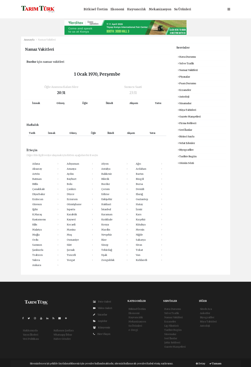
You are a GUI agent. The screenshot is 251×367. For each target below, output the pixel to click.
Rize (103, 239)
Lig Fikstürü (171, 325)
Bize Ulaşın (101, 334)
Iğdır (35, 209)
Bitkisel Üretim (96, 9)
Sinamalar (185, 103)
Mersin (140, 229)
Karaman (106, 214)
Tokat (139, 249)
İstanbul (106, 209)
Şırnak (71, 249)
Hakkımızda (30, 330)
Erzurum (72, 199)
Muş (69, 234)
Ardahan (141, 168)
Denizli (140, 189)
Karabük (72, 214)
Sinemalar (170, 334)
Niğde (139, 234)
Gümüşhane (74, 204)
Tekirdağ (106, 249)
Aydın (70, 173)
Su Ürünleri (182, 9)
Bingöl (140, 179)
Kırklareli (141, 260)
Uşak (104, 255)
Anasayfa (29, 39)
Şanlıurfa (37, 249)
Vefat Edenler (186, 143)
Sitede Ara (206, 309)
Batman (37, 179)
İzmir (139, 209)
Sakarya (141, 239)
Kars (138, 214)
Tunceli (71, 255)
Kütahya (141, 224)
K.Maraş (37, 214)
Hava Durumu (187, 56)
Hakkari (106, 204)
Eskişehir (106, 199)
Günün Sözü (186, 163)
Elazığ (139, 194)
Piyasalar (184, 76)
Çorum (105, 189)
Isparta (71, 209)
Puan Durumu (187, 83)
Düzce (70, 194)
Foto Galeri (102, 301)
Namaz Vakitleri (47, 39)
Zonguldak (107, 260)
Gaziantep (142, 199)
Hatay (139, 204)
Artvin (36, 173)
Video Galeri (102, 308)
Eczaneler (184, 90)
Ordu (35, 239)
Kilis (34, 224)
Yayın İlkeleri (30, 334)
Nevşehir (106, 234)
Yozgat (71, 260)
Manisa (71, 229)
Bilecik (105, 179)
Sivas (139, 244)
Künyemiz (101, 327)
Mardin (105, 229)
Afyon (105, 163)
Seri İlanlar (185, 129)
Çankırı (71, 189)
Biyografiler (186, 149)
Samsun (37, 244)
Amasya (71, 168)
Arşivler (100, 321)
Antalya (105, 168)
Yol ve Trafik (186, 63)
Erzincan (37, 199)
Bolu (69, 184)
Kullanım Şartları (64, 330)
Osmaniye (73, 239)
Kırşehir (140, 219)
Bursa (139, 184)
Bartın (139, 173)
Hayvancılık (136, 9)
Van (138, 255)
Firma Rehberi (187, 123)
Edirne (105, 194)
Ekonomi (117, 9)
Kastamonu (39, 219)
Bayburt (71, 179)
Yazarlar (100, 314)
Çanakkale (38, 189)
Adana (36, 163)
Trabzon (37, 255)
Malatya (37, 229)
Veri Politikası (31, 338)
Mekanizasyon (160, 9)
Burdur (105, 184)
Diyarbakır (38, 194)
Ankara (36, 265)
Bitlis (35, 184)
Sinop (104, 244)
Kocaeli (71, 224)
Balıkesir (106, 173)
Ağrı (138, 163)
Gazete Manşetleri (189, 116)
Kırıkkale (106, 219)
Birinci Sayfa (186, 136)
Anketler (205, 313)
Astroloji (183, 96)
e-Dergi (133, 330)
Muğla (36, 234)
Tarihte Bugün (187, 156)
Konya (105, 224)
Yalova (36, 260)
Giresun (37, 204)
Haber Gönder (62, 338)
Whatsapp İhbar (63, 334)
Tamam (215, 363)
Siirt (69, 244)
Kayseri (71, 219)
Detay (200, 363)
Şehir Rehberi (172, 342)
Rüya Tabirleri (187, 109)
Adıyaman (73, 163)
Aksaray (37, 168)
